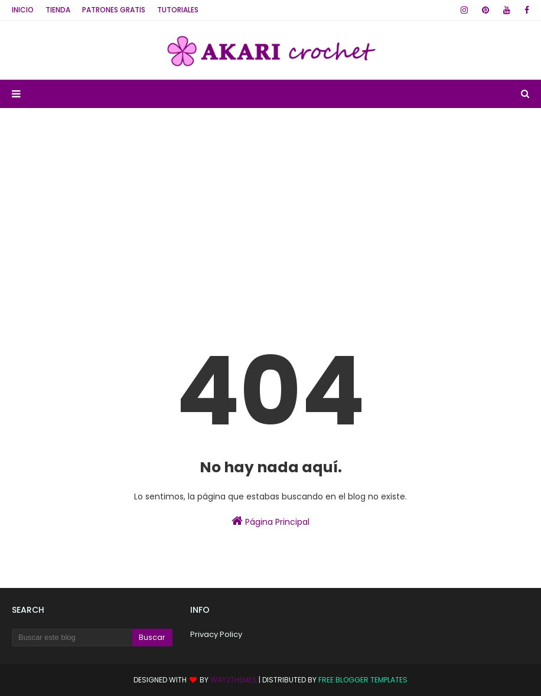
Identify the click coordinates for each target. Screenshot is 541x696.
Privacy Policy (216, 634)
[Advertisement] (270, 196)
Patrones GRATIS (113, 10)
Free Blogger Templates (363, 680)
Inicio (23, 10)
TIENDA (57, 10)
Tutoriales (177, 10)
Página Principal (270, 521)
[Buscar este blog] (72, 637)
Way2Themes (233, 680)
